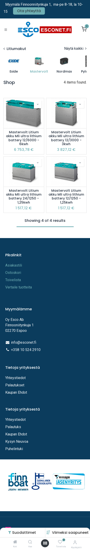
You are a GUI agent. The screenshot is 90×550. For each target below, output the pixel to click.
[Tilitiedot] (75, 542)
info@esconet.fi (23, 342)
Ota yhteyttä (29, 10)
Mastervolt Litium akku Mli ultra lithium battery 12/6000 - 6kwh (23, 138)
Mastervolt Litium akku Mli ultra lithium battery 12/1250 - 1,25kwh (66, 196)
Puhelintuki (14, 449)
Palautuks (13, 427)
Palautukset (14, 385)
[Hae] (30, 542)
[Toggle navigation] (5, 29)
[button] (70, 532)
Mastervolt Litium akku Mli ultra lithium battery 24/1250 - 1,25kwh (23, 196)
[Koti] (15, 542)
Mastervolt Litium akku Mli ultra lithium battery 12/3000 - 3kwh (66, 138)
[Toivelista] (60, 542)
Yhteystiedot (16, 378)
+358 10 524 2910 (26, 350)
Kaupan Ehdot (16, 392)
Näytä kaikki (75, 48)
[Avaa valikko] (45, 543)
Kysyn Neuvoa (16, 441)
